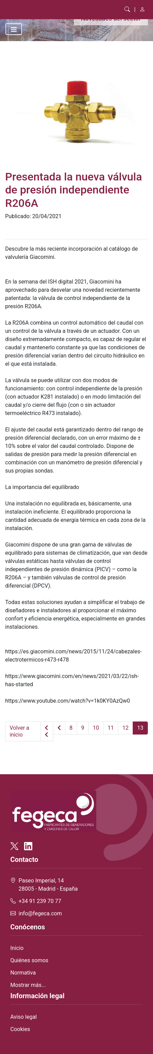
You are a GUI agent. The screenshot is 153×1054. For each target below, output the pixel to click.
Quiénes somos (29, 960)
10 (96, 728)
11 (111, 728)
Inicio (16, 948)
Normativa (23, 972)
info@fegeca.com (40, 913)
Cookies (20, 1029)
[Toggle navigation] (14, 29)
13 (140, 728)
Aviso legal (23, 1017)
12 (125, 728)
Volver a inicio (19, 731)
